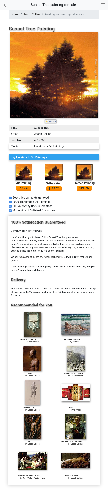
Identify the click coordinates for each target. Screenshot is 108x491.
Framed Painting (84, 183)
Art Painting (23, 183)
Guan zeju (77, 342)
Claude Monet (77, 376)
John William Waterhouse (34, 478)
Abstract (76, 410)
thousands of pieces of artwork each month (41, 257)
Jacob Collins (31, 14)
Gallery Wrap (54, 183)
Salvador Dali (33, 342)
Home (15, 14)
